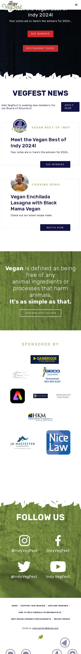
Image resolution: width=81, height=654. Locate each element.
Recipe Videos (62, 619)
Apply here (69, 107)
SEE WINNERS (55, 164)
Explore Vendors (58, 606)
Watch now (55, 227)
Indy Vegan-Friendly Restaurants (31, 619)
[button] (76, 4)
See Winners (40, 34)
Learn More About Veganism (40, 313)
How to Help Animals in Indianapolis (40, 612)
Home (15, 606)
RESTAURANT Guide (40, 48)
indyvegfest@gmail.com (45, 628)
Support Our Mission (32, 606)
